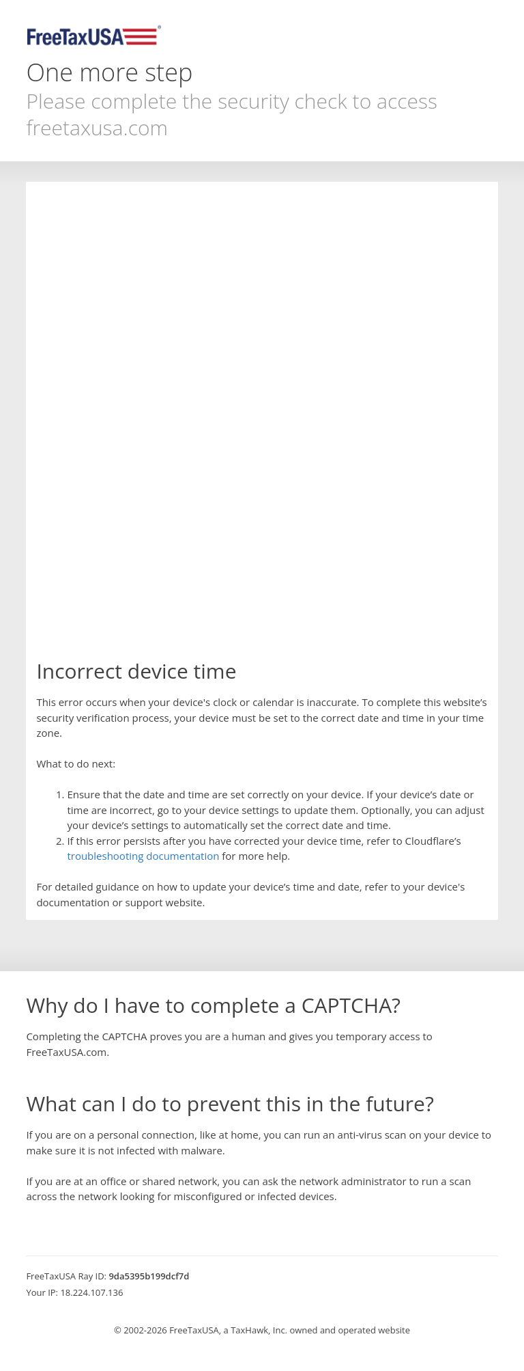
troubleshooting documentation (143, 856)
